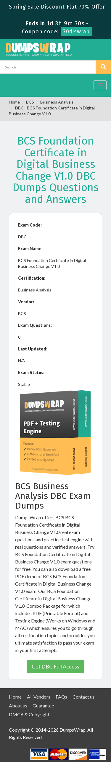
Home (14, 101)
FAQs (61, 696)
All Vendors (38, 696)
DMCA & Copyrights (30, 714)
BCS (30, 101)
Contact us (83, 696)
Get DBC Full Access (55, 666)
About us (18, 705)
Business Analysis (56, 101)
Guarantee (43, 705)
